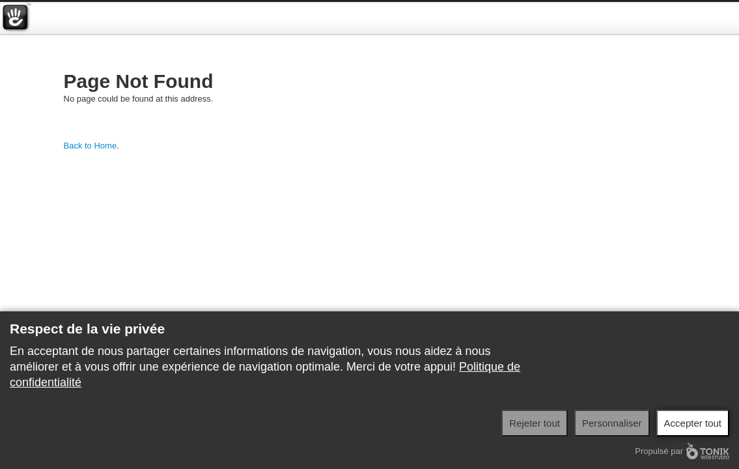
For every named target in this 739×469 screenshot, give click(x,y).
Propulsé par (682, 451)
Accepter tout (692, 423)
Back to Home (90, 145)
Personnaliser (612, 423)
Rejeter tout (534, 423)
